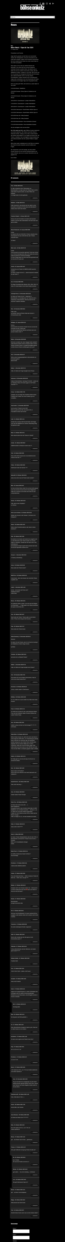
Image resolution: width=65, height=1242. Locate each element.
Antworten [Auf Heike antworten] (37, 780)
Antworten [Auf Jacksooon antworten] (37, 364)
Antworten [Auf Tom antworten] (37, 190)
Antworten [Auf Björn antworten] (37, 466)
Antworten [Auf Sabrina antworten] (37, 717)
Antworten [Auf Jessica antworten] (37, 261)
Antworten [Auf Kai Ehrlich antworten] (37, 982)
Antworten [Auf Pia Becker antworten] (37, 817)
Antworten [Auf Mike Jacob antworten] (37, 249)
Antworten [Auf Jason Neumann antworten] (37, 1059)
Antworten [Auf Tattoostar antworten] (37, 895)
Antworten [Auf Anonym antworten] (37, 526)
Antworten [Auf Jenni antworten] (37, 1028)
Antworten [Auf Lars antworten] (37, 1122)
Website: (7, 1178)
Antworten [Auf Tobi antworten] (37, 432)
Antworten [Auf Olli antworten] (37, 865)
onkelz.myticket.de (27, 125)
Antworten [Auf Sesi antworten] (37, 688)
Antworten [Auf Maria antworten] (37, 412)
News (4, 50)
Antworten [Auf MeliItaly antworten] (37, 664)
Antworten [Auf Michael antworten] (37, 1111)
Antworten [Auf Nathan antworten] (37, 352)
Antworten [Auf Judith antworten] (37, 560)
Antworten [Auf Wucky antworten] (37, 1079)
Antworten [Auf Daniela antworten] (37, 853)
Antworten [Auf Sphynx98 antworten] (37, 453)
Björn (5, 457)
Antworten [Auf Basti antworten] (37, 960)
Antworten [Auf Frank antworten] (37, 676)
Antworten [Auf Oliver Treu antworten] (37, 769)
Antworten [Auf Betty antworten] (37, 1069)
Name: (7, 1165)
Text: (6, 1184)
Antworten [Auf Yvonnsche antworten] (37, 875)
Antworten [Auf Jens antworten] (37, 583)
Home (5, 1209)
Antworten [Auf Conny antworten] (37, 376)
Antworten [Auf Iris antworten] (37, 972)
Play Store (61, 3)
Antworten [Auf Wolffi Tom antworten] (37, 546)
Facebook (47, 3)
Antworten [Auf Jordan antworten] (37, 422)
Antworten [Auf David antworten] (37, 795)
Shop (17, 1209)
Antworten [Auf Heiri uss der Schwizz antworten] (37, 488)
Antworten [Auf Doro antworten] (37, 729)
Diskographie (30, 1209)
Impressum (6, 1213)
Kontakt (22, 1209)
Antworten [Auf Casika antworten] (37, 829)
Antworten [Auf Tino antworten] (37, 916)
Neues (9, 1209)
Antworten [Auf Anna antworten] (37, 749)
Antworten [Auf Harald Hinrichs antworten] (37, 739)
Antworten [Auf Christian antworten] (37, 622)
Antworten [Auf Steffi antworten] (37, 885)
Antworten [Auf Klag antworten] (37, 992)
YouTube (50, 3)
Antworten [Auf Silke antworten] (37, 515)
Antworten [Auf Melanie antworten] (37, 841)
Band (13, 1209)
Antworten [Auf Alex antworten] (37, 298)
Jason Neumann (7, 1053)
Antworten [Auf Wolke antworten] (37, 330)
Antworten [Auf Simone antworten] (37, 478)
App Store (57, 3)
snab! (5, 394)
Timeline (37, 1209)
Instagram (54, 3)
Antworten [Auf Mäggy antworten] (37, 1142)
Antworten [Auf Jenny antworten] (37, 536)
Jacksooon (6, 357)
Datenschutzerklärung (18, 1213)
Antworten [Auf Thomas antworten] (37, 1089)
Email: (7, 1171)
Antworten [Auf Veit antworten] (37, 342)
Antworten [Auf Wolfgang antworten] (37, 315)
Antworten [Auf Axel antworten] (37, 644)
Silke (5, 503)
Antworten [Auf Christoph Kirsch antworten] (37, 286)
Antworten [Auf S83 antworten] (37, 950)
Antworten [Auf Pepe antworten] (37, 594)
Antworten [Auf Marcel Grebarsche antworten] (37, 230)
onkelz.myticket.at (7, 127)
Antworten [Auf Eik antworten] (37, 1101)
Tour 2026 (10, 1210)
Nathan (5, 346)
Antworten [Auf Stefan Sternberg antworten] (37, 611)
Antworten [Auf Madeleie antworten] (37, 202)
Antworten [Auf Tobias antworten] (37, 442)
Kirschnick (6, 648)
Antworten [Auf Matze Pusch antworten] (37, 807)
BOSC (4, 1210)
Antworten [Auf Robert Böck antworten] (37, 707)
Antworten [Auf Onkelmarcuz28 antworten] (37, 1038)
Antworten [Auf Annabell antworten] (37, 926)
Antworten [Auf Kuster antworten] (37, 1048)
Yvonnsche (6, 869)
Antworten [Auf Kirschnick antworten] (37, 654)
